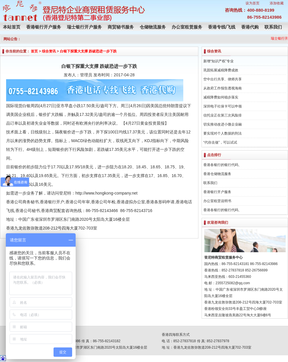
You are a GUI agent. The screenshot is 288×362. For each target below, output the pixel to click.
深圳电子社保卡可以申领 (222, 106)
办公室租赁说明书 (217, 201)
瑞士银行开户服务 (84, 26)
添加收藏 (277, 3)
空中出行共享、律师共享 (222, 79)
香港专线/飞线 (221, 26)
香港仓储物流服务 (217, 174)
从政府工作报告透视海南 (222, 88)
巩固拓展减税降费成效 (220, 70)
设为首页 (252, 3)
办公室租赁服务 (187, 26)
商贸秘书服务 (121, 26)
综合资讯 (49, 51)
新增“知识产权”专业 (218, 61)
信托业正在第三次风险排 (222, 115)
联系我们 (273, 26)
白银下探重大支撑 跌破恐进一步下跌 (88, 51)
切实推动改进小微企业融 (222, 124)
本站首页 (11, 26)
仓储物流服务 (153, 26)
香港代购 (250, 26)
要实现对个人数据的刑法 (222, 133)
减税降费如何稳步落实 (220, 97)
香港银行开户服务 (43, 26)
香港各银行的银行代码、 (222, 165)
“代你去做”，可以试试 (220, 142)
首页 (34, 51)
